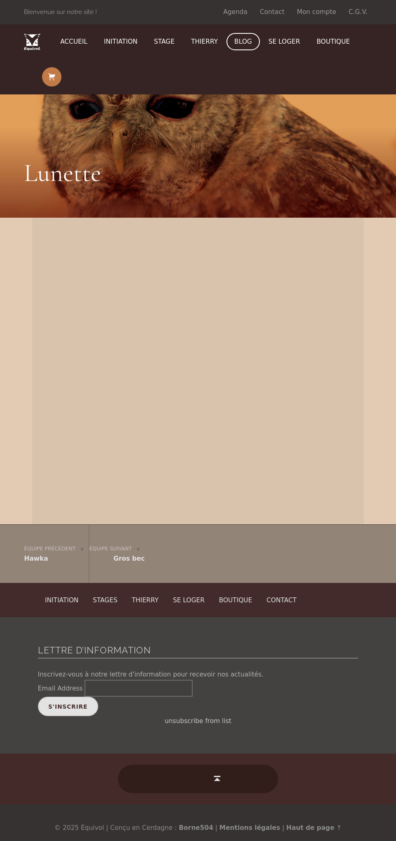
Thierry (204, 41)
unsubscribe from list (198, 711)
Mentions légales (249, 817)
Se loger (284, 41)
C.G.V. (358, 12)
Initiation (120, 41)
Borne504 (196, 817)
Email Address (60, 678)
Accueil (73, 41)
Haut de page (310, 817)
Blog (243, 41)
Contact (272, 12)
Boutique (333, 41)
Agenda (235, 12)
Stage (164, 41)
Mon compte (316, 12)
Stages (105, 589)
